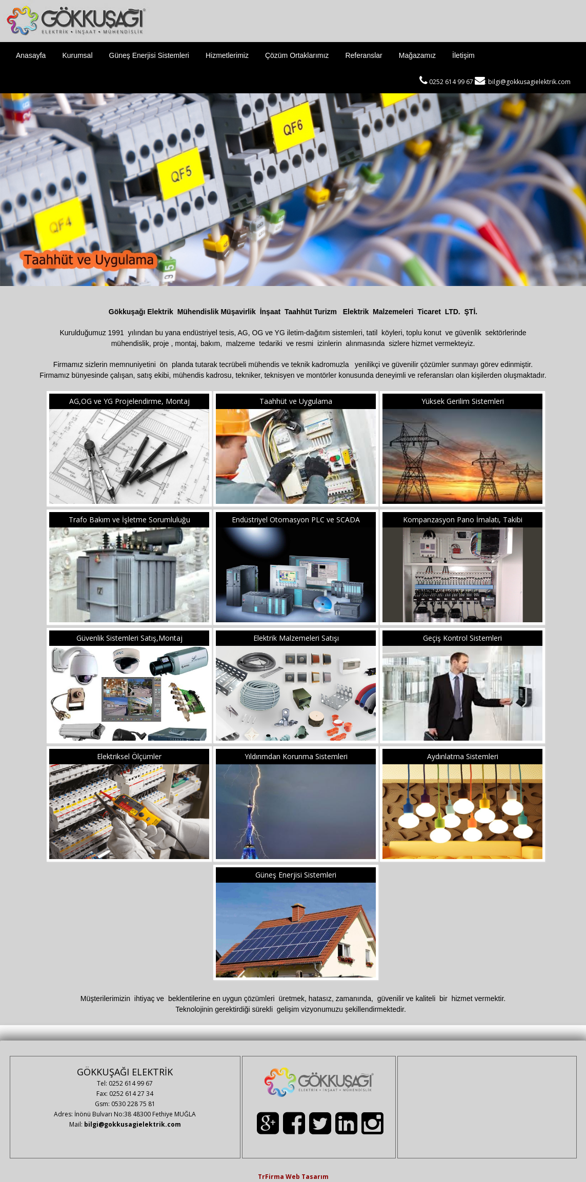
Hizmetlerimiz (227, 55)
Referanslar (363, 55)
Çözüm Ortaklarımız (297, 55)
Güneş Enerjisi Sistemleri (149, 55)
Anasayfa (31, 55)
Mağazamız (417, 55)
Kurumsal (77, 55)
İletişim (463, 55)
